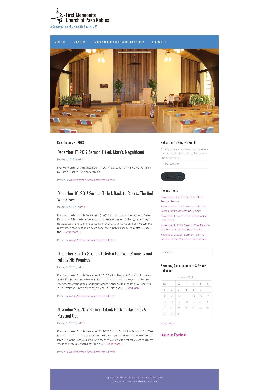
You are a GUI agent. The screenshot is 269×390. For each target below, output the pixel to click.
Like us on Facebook (173, 334)
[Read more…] (73, 232)
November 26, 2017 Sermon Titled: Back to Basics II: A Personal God (101, 312)
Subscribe (173, 177)
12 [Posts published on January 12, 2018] (193, 295)
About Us (60, 42)
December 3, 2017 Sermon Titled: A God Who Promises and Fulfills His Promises (104, 256)
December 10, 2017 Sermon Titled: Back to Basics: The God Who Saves (105, 196)
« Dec (164, 323)
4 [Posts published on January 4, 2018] (186, 289)
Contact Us (159, 42)
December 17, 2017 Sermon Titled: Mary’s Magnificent (100, 152)
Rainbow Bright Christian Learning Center (119, 42)
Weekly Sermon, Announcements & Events (92, 180)
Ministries (80, 42)
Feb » (172, 323)
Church (115, 381)
